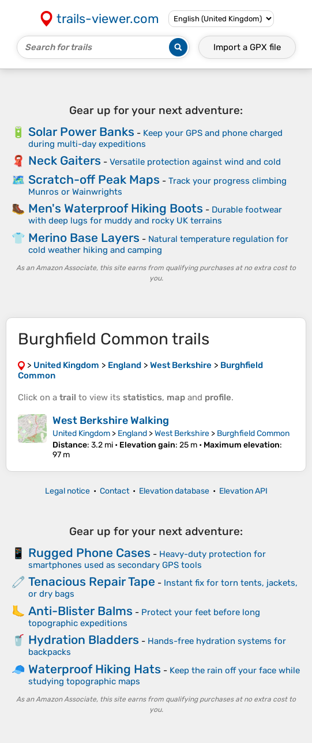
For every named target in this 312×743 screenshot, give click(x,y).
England (132, 433)
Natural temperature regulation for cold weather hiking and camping (158, 244)
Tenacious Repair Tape (91, 581)
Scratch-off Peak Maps (94, 179)
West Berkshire (182, 433)
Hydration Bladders (83, 639)
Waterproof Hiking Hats (94, 669)
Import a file (247, 47)
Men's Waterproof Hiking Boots (115, 208)
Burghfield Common (253, 433)
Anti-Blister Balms (80, 611)
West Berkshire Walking (110, 420)
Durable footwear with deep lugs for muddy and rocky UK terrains (155, 215)
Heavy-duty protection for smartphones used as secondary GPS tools (147, 559)
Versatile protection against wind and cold (195, 162)
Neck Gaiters (64, 160)
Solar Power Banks (81, 131)
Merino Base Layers (84, 237)
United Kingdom (81, 433)
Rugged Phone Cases (89, 552)
